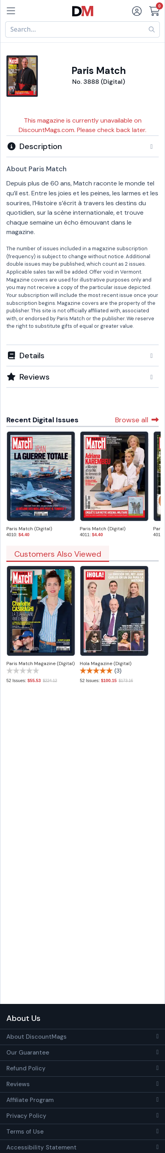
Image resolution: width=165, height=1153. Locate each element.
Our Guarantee (27, 1053)
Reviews (18, 1084)
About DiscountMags (36, 1037)
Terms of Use (25, 1132)
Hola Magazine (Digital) (105, 663)
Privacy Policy (26, 1116)
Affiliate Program (30, 1100)
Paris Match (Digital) (29, 528)
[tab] (82, 146)
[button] (82, 146)
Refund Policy (26, 1068)
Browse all (137, 420)
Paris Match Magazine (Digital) (40, 663)
